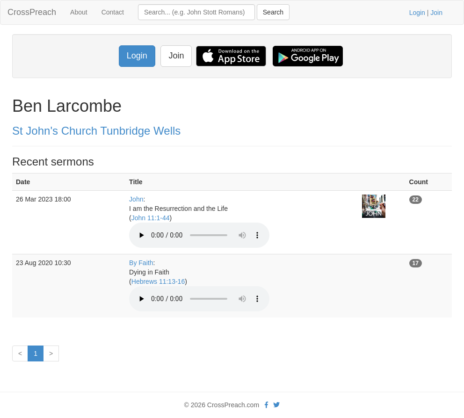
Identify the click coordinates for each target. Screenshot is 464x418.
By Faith (141, 263)
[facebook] (266, 405)
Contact (113, 12)
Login (417, 12)
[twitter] (276, 405)
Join (436, 12)
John (136, 199)
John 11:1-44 (150, 218)
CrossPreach (31, 12)
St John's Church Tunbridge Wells (96, 130)
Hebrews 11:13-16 (158, 281)
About (78, 12)
